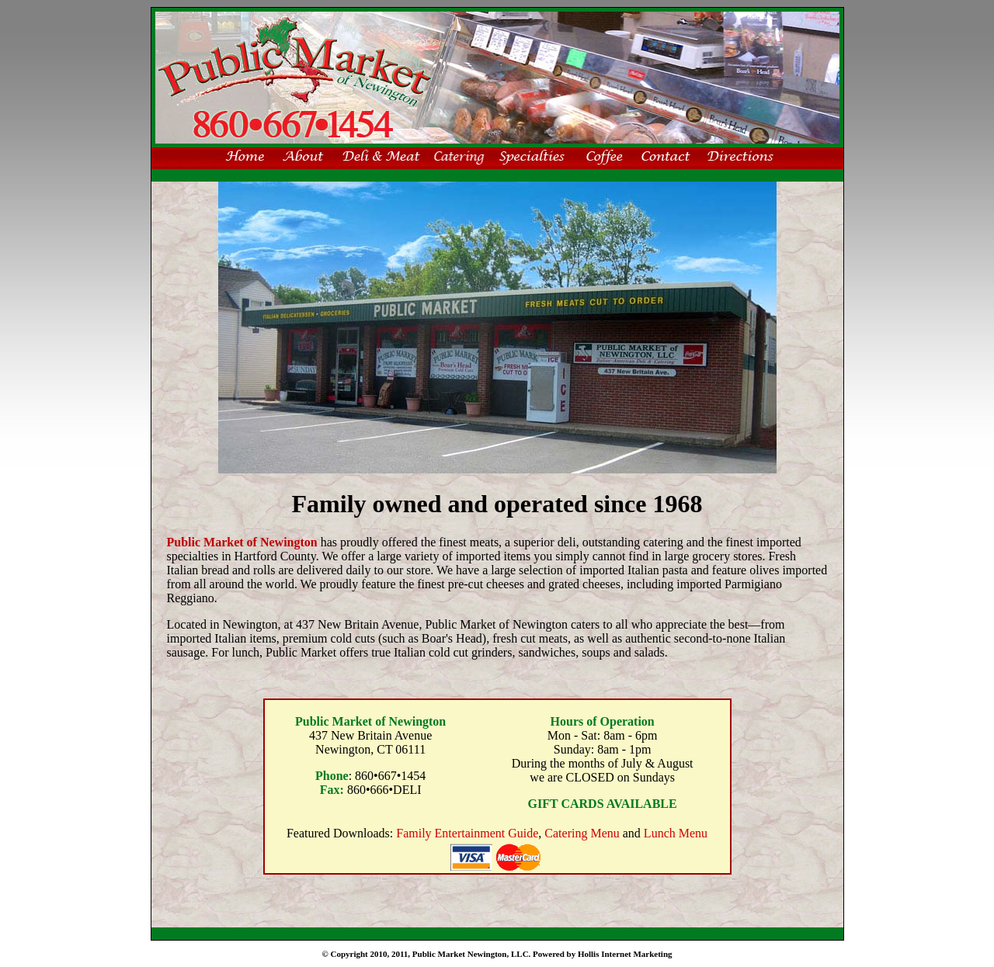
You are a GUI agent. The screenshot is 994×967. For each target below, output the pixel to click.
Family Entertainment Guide (467, 833)
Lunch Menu (675, 833)
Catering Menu (581, 833)
